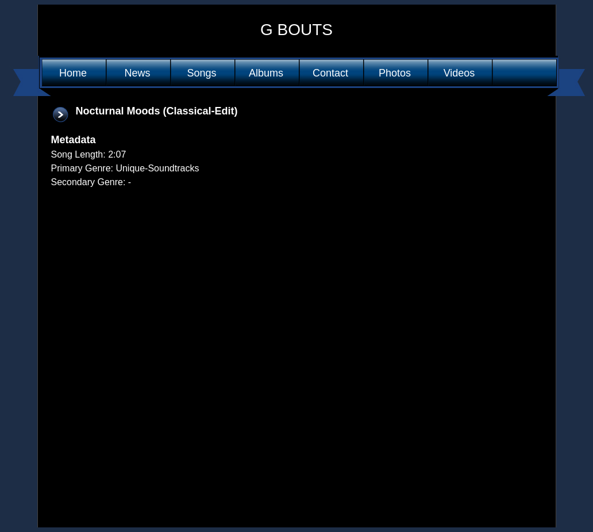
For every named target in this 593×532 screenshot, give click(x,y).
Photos (395, 73)
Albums (266, 73)
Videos (459, 73)
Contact (330, 73)
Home (73, 73)
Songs (201, 73)
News (137, 73)
